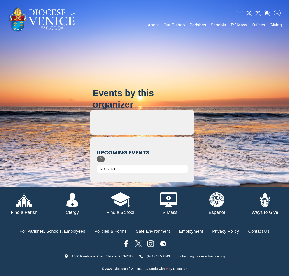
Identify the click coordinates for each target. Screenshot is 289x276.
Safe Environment (153, 231)
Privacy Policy (225, 231)
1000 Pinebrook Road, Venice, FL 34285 (102, 256)
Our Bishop (174, 25)
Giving (276, 25)
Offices (258, 25)
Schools (218, 25)
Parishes (197, 25)
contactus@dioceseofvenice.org (201, 256)
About (153, 25)
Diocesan (180, 269)
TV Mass (238, 25)
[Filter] (101, 159)
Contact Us (258, 231)
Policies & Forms (110, 231)
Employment (191, 231)
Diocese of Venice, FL (130, 269)
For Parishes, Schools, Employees (52, 231)
